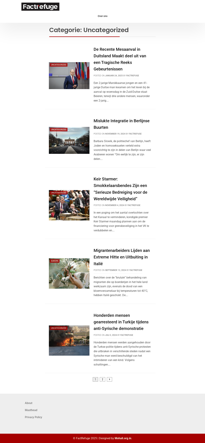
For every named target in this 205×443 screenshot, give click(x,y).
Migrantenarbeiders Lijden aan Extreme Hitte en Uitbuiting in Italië (122, 257)
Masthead (31, 410)
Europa (54, 261)
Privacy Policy (33, 417)
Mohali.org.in (123, 438)
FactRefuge (132, 75)
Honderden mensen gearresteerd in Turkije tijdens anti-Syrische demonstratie (121, 322)
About (28, 403)
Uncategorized (58, 65)
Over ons (102, 16)
